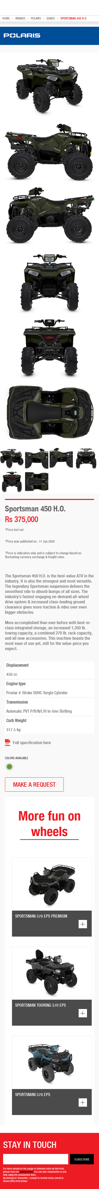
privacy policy (26, 1171)
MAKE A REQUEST (34, 784)
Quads (50, 18)
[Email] (35, 1159)
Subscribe (82, 1159)
